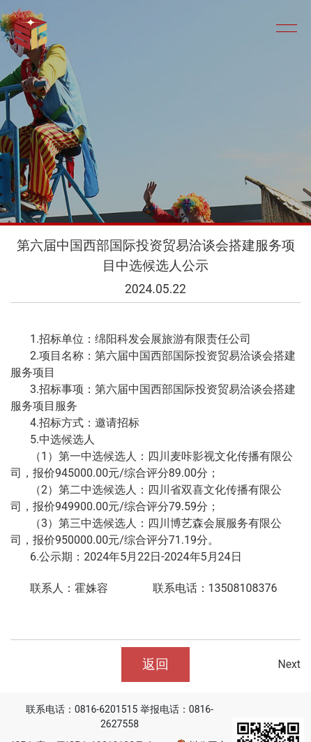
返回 (155, 664)
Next (289, 664)
